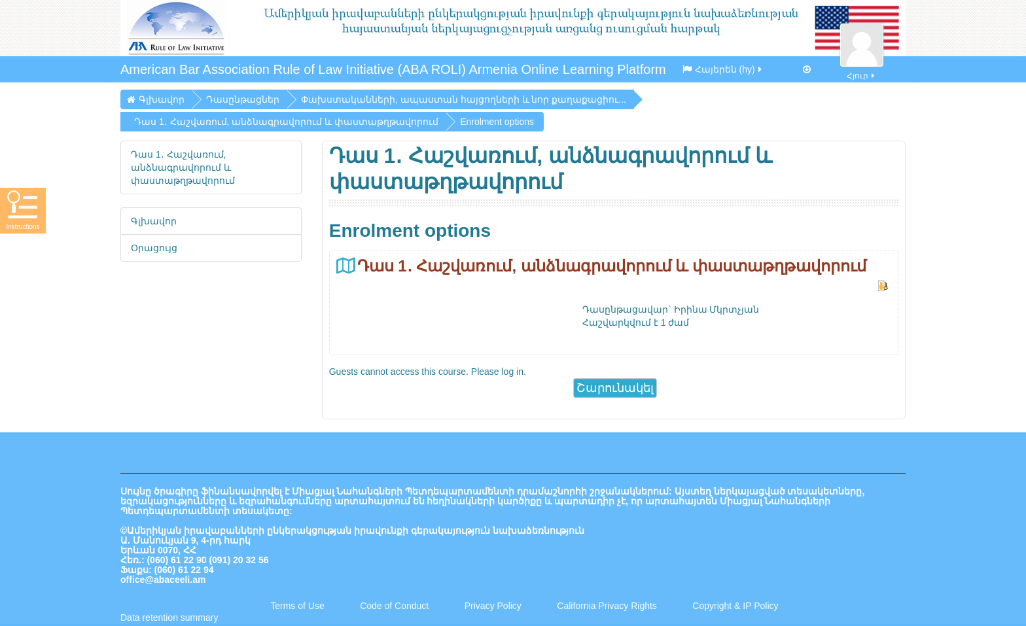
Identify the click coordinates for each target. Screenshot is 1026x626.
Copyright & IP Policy (735, 605)
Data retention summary (169, 617)
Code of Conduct (394, 605)
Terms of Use (297, 605)
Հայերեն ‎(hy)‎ (723, 69)
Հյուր (861, 68)
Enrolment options (497, 121)
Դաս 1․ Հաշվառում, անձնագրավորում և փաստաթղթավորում (611, 266)
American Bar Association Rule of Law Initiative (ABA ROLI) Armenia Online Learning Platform (393, 69)
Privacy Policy (493, 605)
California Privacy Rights (608, 605)
